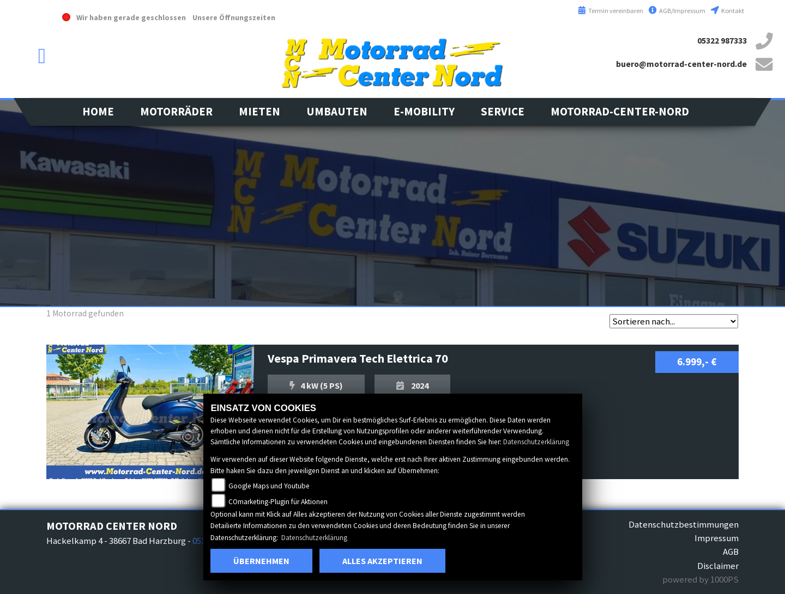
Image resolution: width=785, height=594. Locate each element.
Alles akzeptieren (382, 560)
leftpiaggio (21, 234)
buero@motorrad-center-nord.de (681, 64)
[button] (176, 112)
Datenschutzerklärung (536, 441)
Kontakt (727, 11)
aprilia (21, 196)
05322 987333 (722, 40)
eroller (21, 272)
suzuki (21, 81)
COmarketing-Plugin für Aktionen (278, 501)
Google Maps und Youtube (269, 486)
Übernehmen (261, 560)
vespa (21, 158)
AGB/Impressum (677, 11)
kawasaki (21, 119)
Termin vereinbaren (610, 11)
